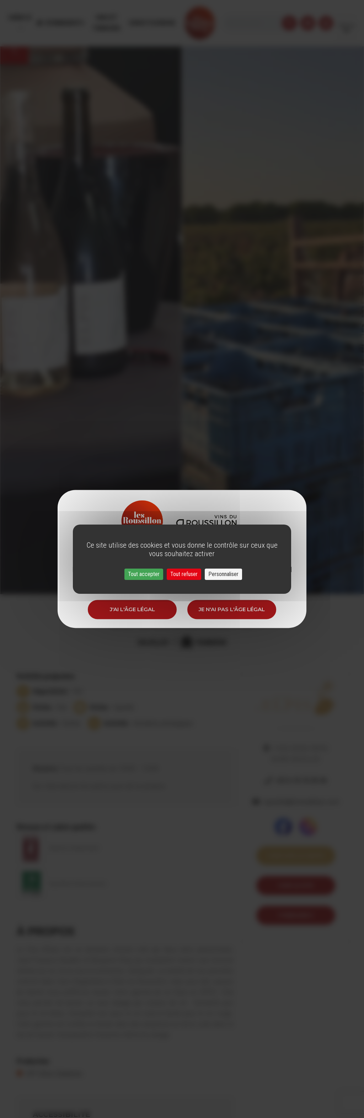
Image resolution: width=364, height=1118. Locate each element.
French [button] (346, 17)
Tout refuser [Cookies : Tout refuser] (184, 574)
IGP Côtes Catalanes (54, 1073)
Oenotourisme (168, 17)
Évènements (67, 17)
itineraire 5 (295, 915)
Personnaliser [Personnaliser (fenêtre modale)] (223, 574)
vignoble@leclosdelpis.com (301, 802)
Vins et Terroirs (115, 17)
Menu (19, 17)
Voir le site (295, 885)
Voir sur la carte (295, 855)
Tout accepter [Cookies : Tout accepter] (144, 574)
